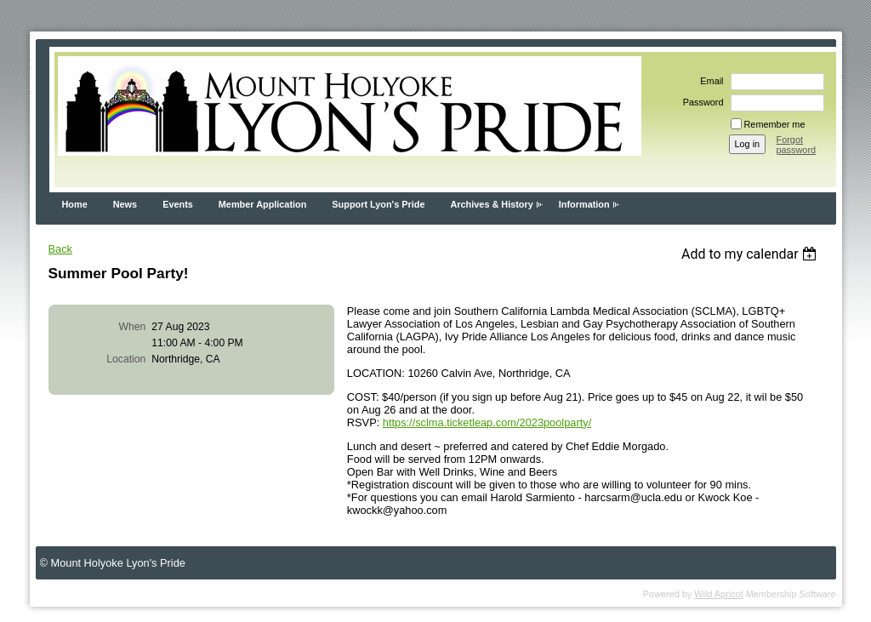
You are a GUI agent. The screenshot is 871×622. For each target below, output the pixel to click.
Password (700, 102)
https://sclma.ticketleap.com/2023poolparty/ (487, 422)
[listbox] (751, 254)
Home (75, 204)
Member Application (263, 204)
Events (177, 204)
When (132, 327)
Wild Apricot (718, 594)
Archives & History (491, 204)
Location (125, 359)
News (125, 204)
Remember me (775, 124)
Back (60, 249)
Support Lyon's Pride (378, 204)
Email (708, 81)
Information (584, 204)
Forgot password (797, 144)
